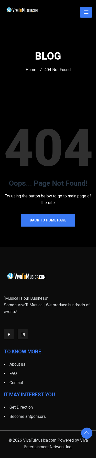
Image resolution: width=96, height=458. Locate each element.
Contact (16, 382)
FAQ (13, 373)
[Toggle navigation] (86, 12)
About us (17, 364)
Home (31, 69)
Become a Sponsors (27, 416)
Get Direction (21, 407)
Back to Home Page (48, 220)
